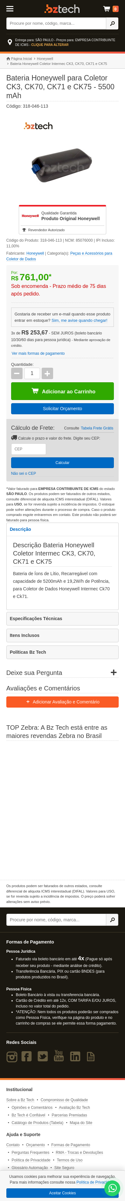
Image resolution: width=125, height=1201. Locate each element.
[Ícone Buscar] (112, 23)
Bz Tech (62, 8)
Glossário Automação (29, 1168)
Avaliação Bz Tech (74, 1107)
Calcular (62, 463)
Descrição (20, 529)
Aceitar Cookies (62, 1193)
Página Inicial (19, 59)
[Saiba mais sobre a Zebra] (62, 809)
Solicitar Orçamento (62, 408)
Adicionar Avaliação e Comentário (62, 701)
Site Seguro (64, 1168)
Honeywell (45, 58)
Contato (13, 1145)
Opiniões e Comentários (31, 1107)
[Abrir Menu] (13, 8)
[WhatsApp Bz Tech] (113, 1189)
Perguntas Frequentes (30, 1152)
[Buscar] (56, 23)
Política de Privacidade (30, 1160)
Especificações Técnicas (36, 618)
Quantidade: (22, 364)
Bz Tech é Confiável (28, 1115)
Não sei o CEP (23, 473)
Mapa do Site (81, 1123)
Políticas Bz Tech (28, 652)
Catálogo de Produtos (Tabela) (37, 1123)
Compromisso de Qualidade (64, 1100)
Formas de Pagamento (70, 1145)
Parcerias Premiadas (69, 1115)
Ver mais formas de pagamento (38, 353)
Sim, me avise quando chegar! (80, 320)
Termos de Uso (70, 1160)
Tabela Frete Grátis (97, 428)
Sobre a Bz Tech (20, 1100)
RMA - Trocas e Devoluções (79, 1152)
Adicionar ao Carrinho (63, 391)
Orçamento (35, 1145)
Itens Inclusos (24, 635)
